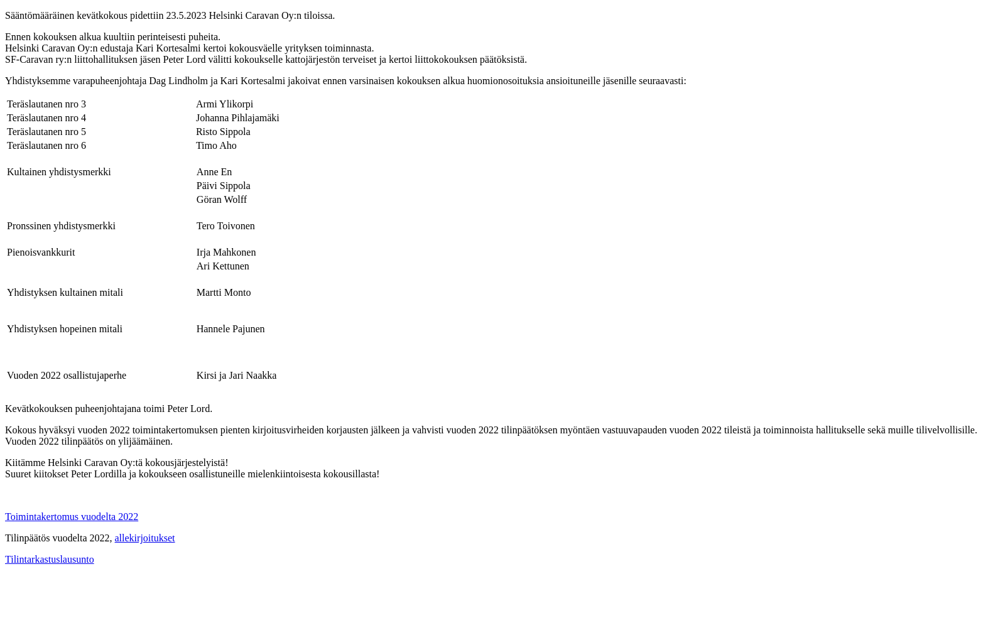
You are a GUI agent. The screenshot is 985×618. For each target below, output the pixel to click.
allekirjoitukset (145, 538)
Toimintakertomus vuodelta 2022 (71, 516)
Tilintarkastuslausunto (49, 559)
